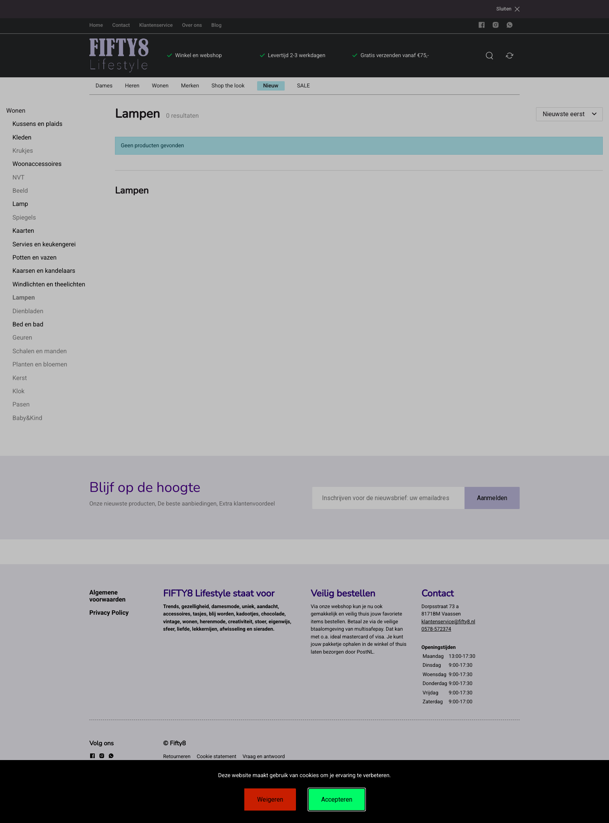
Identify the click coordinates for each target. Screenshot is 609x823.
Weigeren (270, 799)
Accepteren (336, 799)
